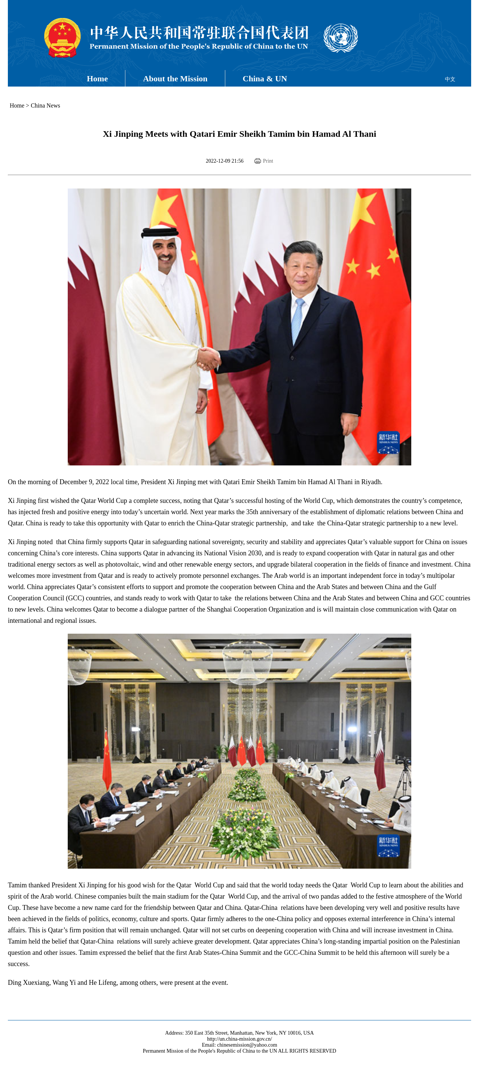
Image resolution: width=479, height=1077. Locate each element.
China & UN (265, 78)
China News (45, 105)
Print (268, 161)
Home (97, 78)
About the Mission (175, 78)
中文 (450, 79)
